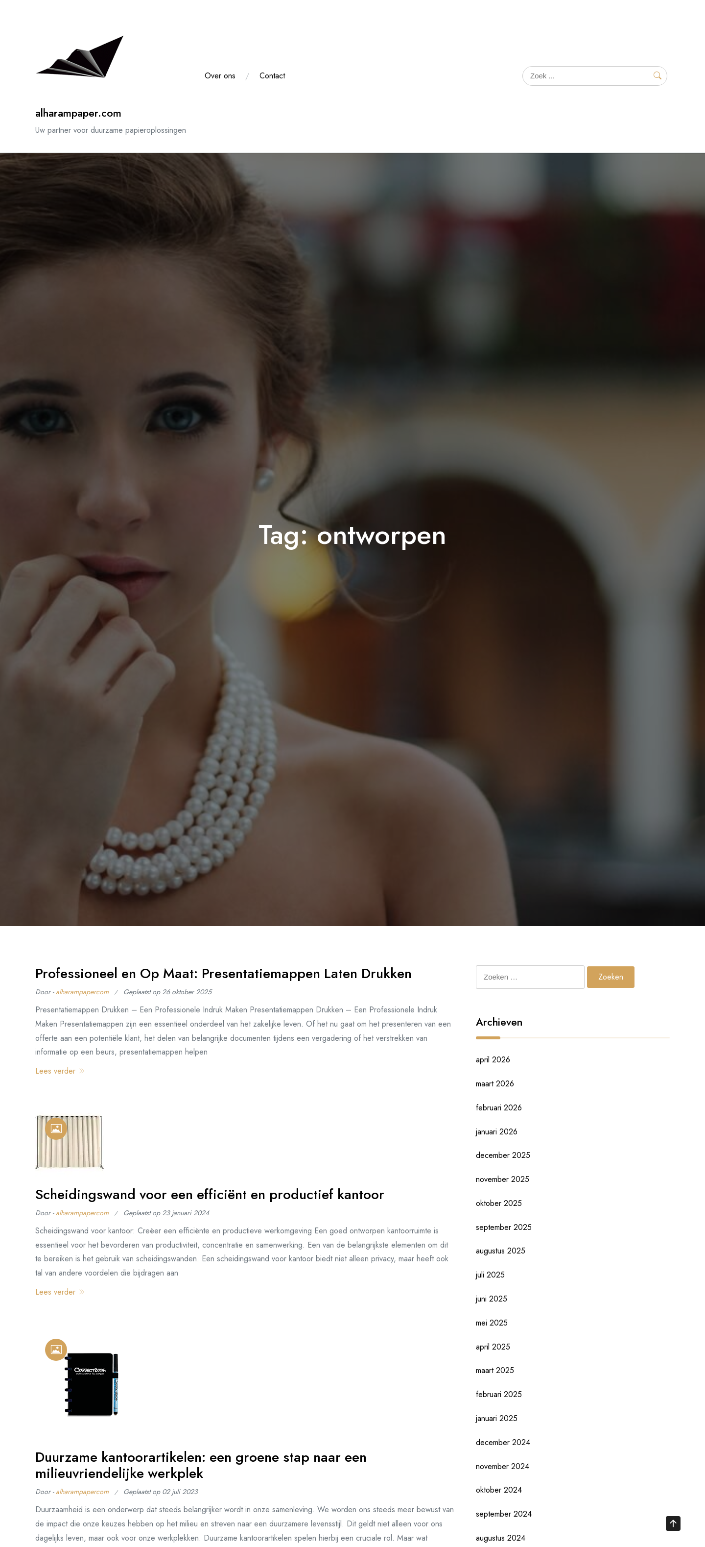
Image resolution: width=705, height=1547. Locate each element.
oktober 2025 (499, 1203)
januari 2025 (496, 1418)
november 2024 (502, 1466)
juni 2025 (491, 1298)
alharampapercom (82, 992)
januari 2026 (496, 1131)
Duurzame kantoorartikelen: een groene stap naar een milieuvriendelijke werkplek (201, 1465)
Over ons (220, 75)
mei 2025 (492, 1322)
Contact (272, 75)
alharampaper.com (78, 113)
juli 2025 (490, 1274)
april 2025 (493, 1346)
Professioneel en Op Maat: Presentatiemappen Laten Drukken (223, 973)
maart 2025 (495, 1370)
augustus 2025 (500, 1250)
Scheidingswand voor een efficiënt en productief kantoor (209, 1194)
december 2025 (503, 1155)
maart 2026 (495, 1083)
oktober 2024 (499, 1490)
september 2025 (504, 1227)
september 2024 (504, 1514)
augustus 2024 (500, 1538)
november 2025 (502, 1179)
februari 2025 (499, 1394)
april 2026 (493, 1059)
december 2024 (503, 1442)
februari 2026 (499, 1107)
